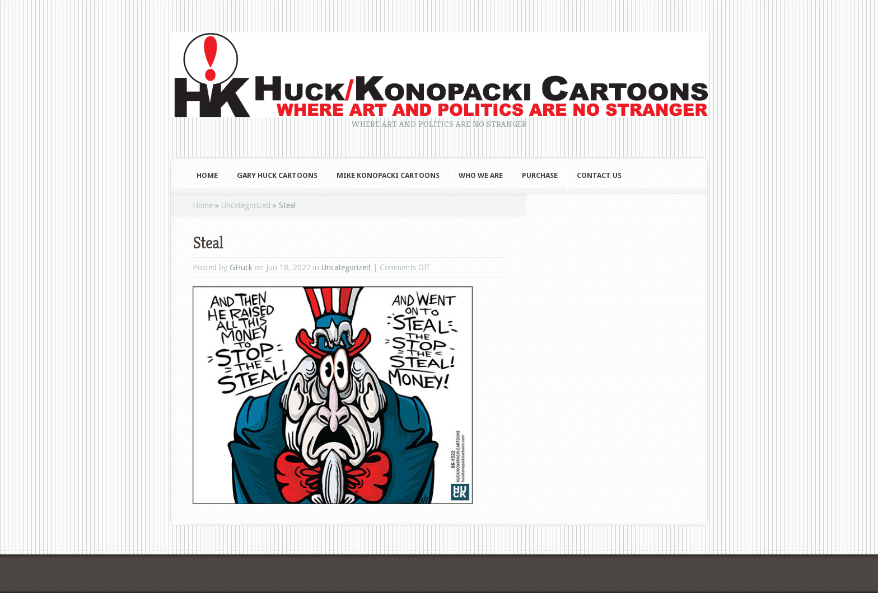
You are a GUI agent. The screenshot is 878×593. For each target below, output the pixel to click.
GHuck (241, 267)
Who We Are (481, 175)
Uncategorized (245, 205)
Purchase (540, 175)
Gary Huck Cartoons (277, 175)
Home (207, 175)
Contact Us (599, 175)
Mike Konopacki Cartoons (388, 175)
